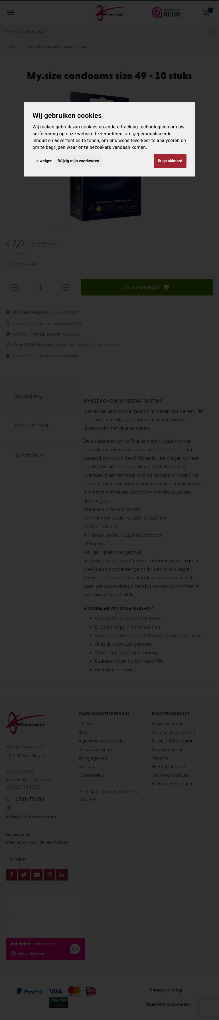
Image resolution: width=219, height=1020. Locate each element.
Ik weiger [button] (43, 161)
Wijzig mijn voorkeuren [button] (78, 161)
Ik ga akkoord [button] (170, 161)
